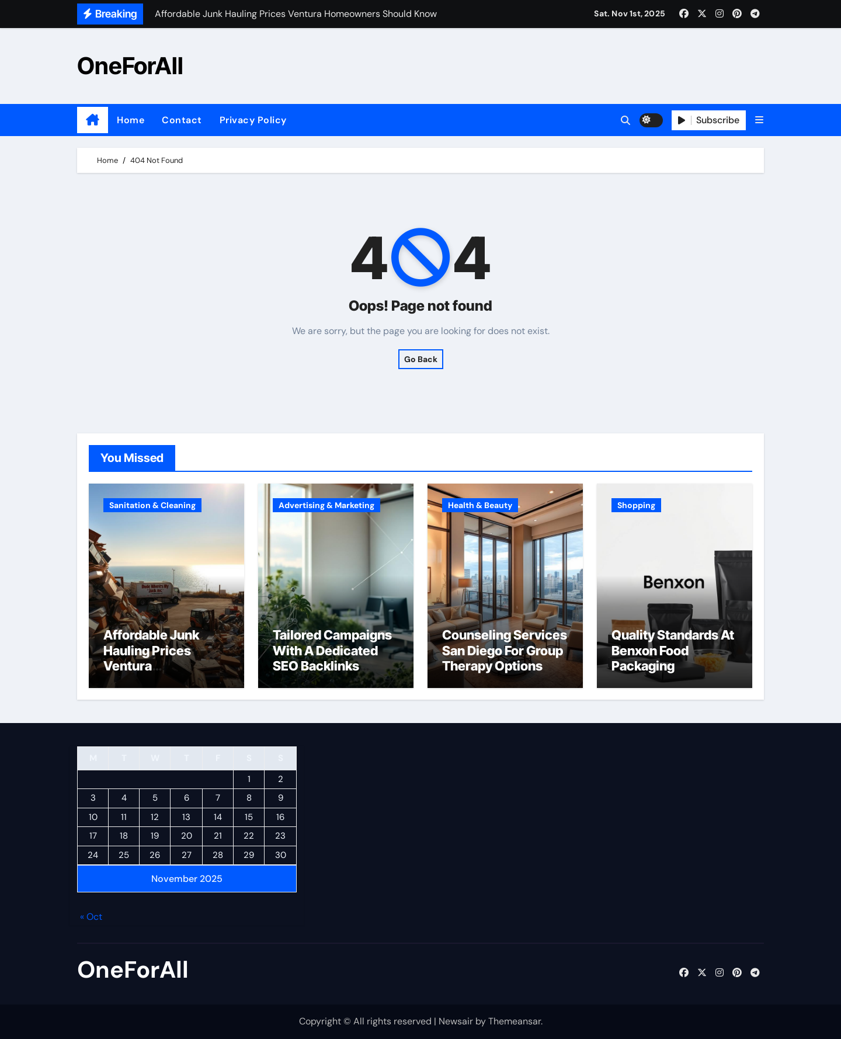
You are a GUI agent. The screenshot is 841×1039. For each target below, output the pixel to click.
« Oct (91, 917)
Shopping (636, 505)
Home (130, 120)
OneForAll (130, 65)
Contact (182, 120)
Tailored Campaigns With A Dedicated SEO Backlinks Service (332, 658)
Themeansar (514, 1021)
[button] (759, 120)
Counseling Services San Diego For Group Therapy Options (504, 650)
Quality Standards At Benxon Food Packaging (672, 650)
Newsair (456, 1021)
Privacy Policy (253, 120)
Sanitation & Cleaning (152, 505)
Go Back (420, 359)
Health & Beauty (480, 505)
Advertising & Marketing (326, 505)
